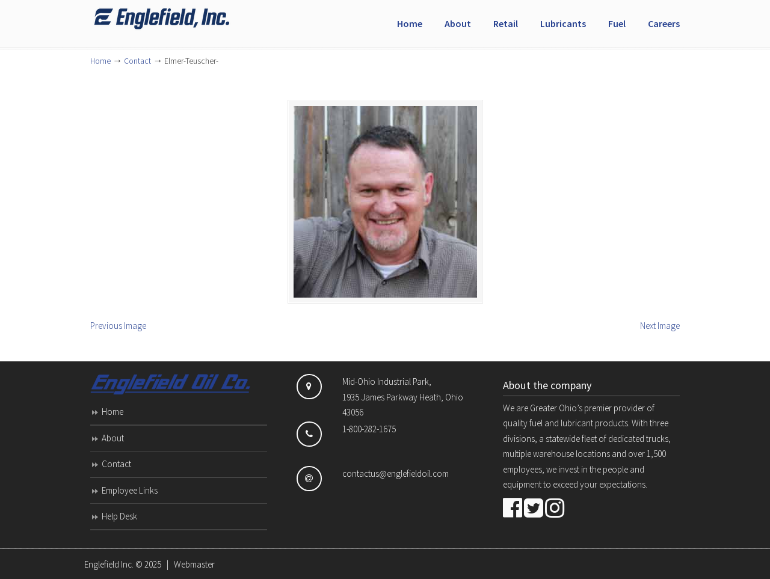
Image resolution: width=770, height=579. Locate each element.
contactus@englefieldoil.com (395, 473)
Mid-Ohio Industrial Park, (386, 381)
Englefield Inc (180, 19)
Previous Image (118, 325)
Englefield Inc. (109, 564)
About (113, 438)
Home (100, 61)
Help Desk (119, 516)
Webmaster (194, 564)
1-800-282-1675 (369, 429)
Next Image (660, 325)
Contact (137, 61)
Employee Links (130, 490)
